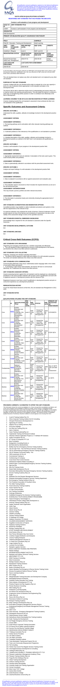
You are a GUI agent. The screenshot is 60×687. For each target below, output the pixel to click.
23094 (12, 322)
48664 (12, 340)
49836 (12, 386)
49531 (12, 332)
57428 (12, 358)
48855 (12, 367)
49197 (12, 395)
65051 (12, 311)
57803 (12, 377)
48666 (12, 349)
